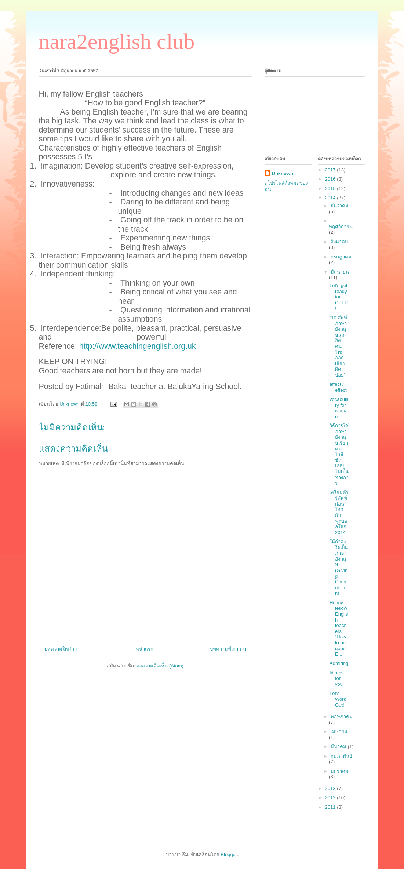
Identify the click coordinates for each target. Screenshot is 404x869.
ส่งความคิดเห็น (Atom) (160, 666)
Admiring (339, 663)
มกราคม (340, 771)
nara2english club (117, 41)
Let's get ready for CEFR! (339, 297)
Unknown (283, 173)
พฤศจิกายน (341, 226)
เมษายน (339, 731)
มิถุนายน (340, 272)
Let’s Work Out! (338, 699)
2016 (331, 179)
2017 (331, 170)
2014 (331, 197)
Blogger (229, 854)
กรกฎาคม (341, 257)
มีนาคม (339, 746)
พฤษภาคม (342, 716)
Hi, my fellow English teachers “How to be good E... (339, 628)
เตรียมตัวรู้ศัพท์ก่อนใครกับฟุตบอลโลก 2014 (339, 512)
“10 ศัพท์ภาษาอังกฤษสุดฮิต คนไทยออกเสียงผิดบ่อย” (338, 346)
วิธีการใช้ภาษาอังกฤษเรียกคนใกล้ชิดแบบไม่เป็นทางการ (339, 454)
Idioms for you (336, 678)
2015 (331, 188)
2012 (331, 797)
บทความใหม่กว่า (61, 649)
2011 (331, 807)
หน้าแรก (144, 649)
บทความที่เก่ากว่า (228, 649)
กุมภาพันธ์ (341, 756)
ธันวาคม (340, 206)
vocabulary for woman (339, 408)
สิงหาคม (339, 242)
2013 (331, 788)
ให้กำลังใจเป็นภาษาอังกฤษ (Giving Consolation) (339, 567)
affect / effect (338, 387)
